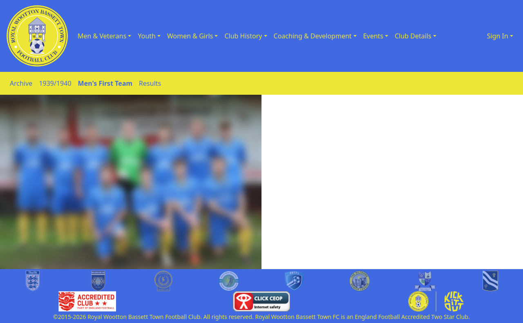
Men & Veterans (102, 35)
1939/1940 (55, 83)
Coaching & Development (313, 35)
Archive (21, 83)
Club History (243, 35)
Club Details (413, 35)
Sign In (497, 35)
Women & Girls (190, 35)
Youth (147, 35)
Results (150, 83)
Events (373, 35)
